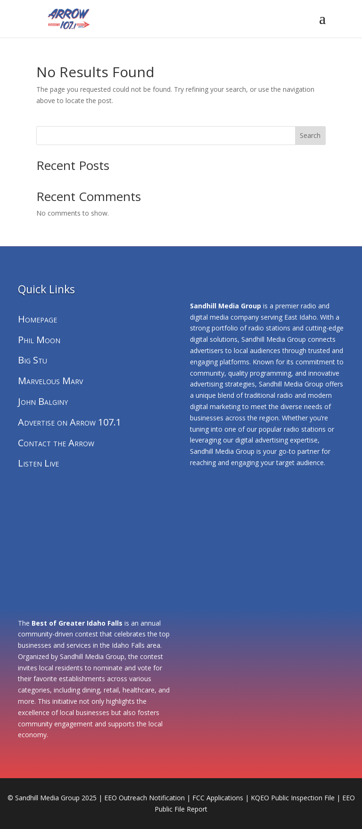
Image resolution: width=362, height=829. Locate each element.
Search (310, 135)
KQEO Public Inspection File (293, 797)
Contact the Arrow (56, 442)
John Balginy (43, 401)
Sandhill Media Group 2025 (56, 797)
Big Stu (32, 360)
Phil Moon (39, 339)
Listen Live (38, 463)
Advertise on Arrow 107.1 (69, 422)
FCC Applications (217, 797)
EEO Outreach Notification (144, 797)
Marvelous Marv (50, 380)
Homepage (37, 319)
